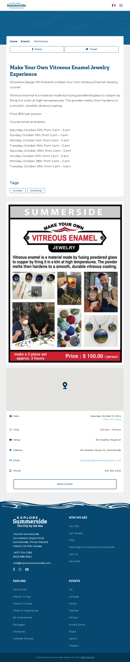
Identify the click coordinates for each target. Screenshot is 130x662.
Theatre (74, 645)
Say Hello (74, 561)
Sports (73, 638)
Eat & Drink (20, 589)
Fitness (73, 617)
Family (73, 603)
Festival (73, 610)
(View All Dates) (112, 419)
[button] (65, 385)
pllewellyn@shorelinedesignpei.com (100, 460)
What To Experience (25, 610)
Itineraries (19, 631)
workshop (36, 190)
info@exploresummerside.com (32, 563)
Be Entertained (22, 617)
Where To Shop (22, 603)
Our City (74, 526)
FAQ (71, 540)
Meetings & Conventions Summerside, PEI (93, 547)
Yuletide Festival (23, 638)
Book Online (65, 484)
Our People (76, 533)
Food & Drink (77, 624)
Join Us (73, 554)
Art (71, 589)
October (18, 190)
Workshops (40, 41)
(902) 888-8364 (22, 556)
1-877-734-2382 (22, 552)
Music (72, 631)
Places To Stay (22, 596)
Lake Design (87, 657)
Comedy (74, 596)
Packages (19, 624)
